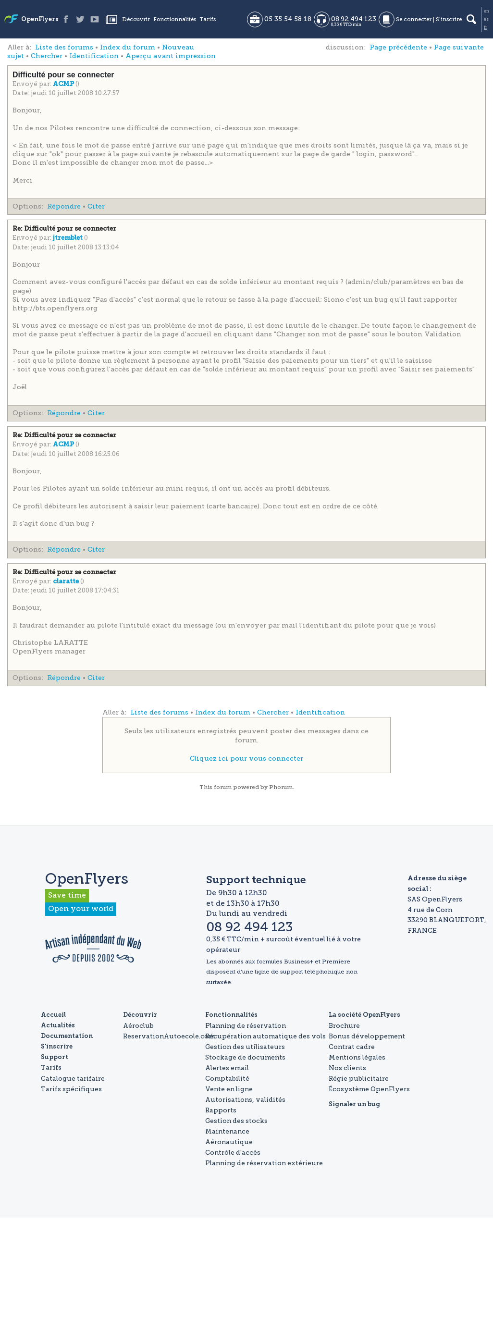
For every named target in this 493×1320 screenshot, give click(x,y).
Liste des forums (64, 47)
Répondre (64, 206)
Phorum (281, 787)
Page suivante (459, 47)
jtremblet (68, 238)
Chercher (46, 56)
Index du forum (127, 47)
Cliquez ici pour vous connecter (246, 758)
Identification (94, 56)
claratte (66, 582)
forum (223, 787)
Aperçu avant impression (170, 56)
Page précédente (398, 47)
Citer (96, 206)
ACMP (64, 84)
